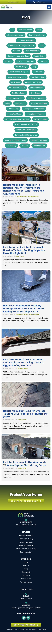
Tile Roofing (11, 145)
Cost (42, 45)
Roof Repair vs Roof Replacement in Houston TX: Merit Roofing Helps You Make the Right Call (24, 250)
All (12, 29)
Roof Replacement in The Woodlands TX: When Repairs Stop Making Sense (24, 464)
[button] (49, 7)
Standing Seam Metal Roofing (17, 119)
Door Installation (32, 51)
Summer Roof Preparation (15, 140)
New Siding (15, 82)
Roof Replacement (15, 98)
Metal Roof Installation (17, 77)
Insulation (43, 61)
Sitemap (44, 629)
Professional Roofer (17, 87)
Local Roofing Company (18, 72)
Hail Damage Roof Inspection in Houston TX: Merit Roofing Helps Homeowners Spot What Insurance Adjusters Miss (23, 189)
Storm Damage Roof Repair (26, 124)
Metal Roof (38, 72)
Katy (34, 66)
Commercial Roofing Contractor (21, 45)
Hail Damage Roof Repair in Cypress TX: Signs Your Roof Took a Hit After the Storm (25, 413)
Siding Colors (20, 103)
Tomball (24, 145)
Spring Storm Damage (35, 114)
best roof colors (25, 29)
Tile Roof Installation (39, 140)
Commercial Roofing (26, 40)
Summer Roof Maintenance (26, 135)
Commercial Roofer (37, 35)
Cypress (16, 51)
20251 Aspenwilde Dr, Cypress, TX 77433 (26, 608)
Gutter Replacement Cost (18, 56)
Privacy (39, 629)
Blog (39, 29)
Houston (8, 61)
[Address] (26, 603)
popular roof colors (33, 82)
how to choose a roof (25, 61)
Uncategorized (39, 145)
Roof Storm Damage (36, 98)
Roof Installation (18, 93)
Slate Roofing (13, 108)
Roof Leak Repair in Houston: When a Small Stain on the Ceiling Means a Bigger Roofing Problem (24, 362)
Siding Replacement (39, 103)
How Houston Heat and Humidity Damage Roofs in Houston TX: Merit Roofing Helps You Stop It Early (23, 308)
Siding (7, 103)
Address (26, 605)
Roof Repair (35, 93)
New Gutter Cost (37, 77)
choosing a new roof (15, 35)
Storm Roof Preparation (26, 130)
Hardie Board (39, 56)
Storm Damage (40, 119)
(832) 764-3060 (26, 598)
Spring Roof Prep (14, 114)
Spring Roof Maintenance (34, 108)
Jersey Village (21, 66)
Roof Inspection (36, 87)
